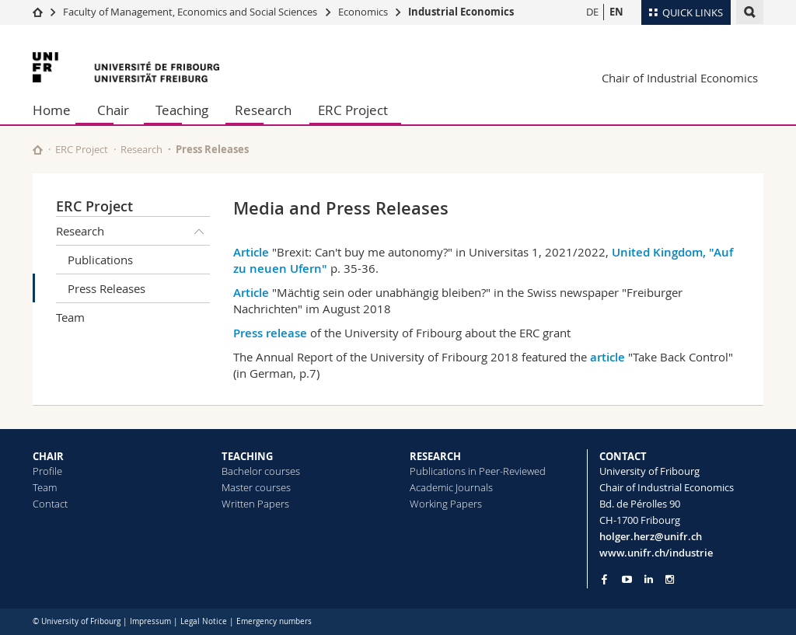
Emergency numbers (274, 621)
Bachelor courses (261, 471)
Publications (100, 259)
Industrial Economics (461, 12)
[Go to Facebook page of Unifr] (604, 579)
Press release (270, 333)
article (607, 357)
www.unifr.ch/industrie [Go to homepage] (656, 553)
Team (70, 317)
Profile (47, 471)
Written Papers (255, 504)
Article (251, 252)
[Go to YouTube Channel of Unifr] (627, 579)
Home (52, 110)
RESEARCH (435, 456)
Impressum (150, 621)
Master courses (256, 487)
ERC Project (353, 110)
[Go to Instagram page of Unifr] (669, 579)
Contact (50, 504)
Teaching (181, 110)
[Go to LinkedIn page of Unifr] (648, 579)
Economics (363, 12)
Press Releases (106, 288)
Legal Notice (203, 621)
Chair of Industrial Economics (680, 77)
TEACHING (247, 456)
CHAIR (48, 456)
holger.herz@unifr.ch (650, 536)
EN (616, 12)
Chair (113, 110)
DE (592, 12)
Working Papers (446, 504)
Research (263, 110)
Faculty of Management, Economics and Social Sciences (190, 12)
